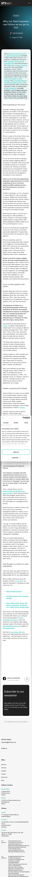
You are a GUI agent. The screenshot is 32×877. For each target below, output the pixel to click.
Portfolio (3, 771)
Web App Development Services (16, 851)
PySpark (22, 407)
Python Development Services (16, 850)
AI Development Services (14, 841)
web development (9, 628)
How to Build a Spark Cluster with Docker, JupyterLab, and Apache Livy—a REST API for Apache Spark (17, 605)
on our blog (19, 581)
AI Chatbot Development (14, 858)
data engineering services (11, 626)
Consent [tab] (5, 422)
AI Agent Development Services (16, 856)
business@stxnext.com (8, 742)
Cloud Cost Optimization (14, 865)
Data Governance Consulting (15, 867)
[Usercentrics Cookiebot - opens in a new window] (23, 418)
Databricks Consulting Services (16, 868)
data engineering (11, 88)
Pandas (5, 326)
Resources (4, 777)
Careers (3, 774)
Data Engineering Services (15, 844)
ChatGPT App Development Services (17, 864)
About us (3, 764)
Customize (16, 457)
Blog (2, 780)
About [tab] (26, 422)
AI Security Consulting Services (16, 859)
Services (3, 767)
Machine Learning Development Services (18, 845)
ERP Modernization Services (15, 870)
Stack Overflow (22, 65)
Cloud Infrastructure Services (15, 842)
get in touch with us (17, 632)
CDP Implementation (13, 862)
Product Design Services (14, 848)
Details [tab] (16, 422)
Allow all (16, 452)
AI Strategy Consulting (14, 861)
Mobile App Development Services (17, 847)
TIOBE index (11, 65)
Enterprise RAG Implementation (16, 875)
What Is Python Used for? (14, 591)
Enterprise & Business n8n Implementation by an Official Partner (19, 872)
